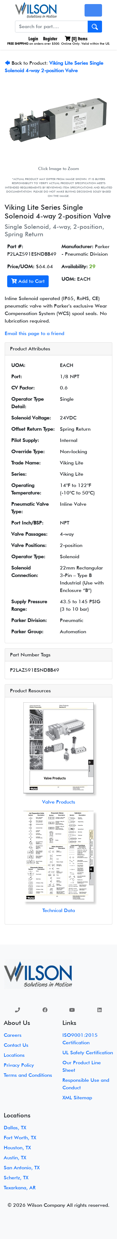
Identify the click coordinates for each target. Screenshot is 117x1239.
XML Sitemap (77, 1098)
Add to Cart (28, 281)
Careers (13, 1035)
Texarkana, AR (20, 1188)
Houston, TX (17, 1148)
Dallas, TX (15, 1128)
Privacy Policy (19, 1065)
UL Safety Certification (87, 1053)
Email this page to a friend (34, 333)
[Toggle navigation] (93, 10)
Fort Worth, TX (20, 1138)
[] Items (76, 39)
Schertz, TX (16, 1178)
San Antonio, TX (22, 1168)
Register (50, 39)
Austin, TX (15, 1158)
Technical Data (58, 910)
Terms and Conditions (28, 1075)
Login (32, 39)
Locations (14, 1055)
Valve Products (58, 802)
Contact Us (16, 1045)
